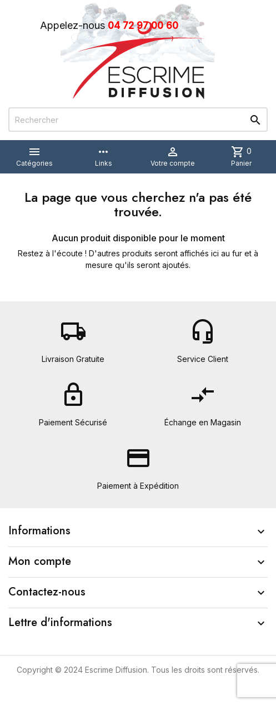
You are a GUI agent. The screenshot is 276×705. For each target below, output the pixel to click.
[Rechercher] (138, 119)
